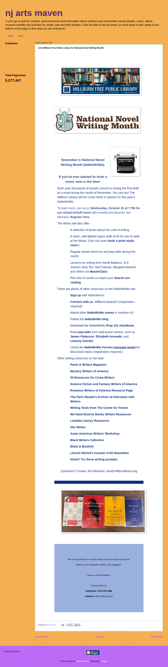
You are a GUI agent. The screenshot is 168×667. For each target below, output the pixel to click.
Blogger (104, 661)
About (20, 36)
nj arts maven (34, 13)
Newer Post (42, 636)
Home (10, 36)
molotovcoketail (82, 661)
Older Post (156, 636)
